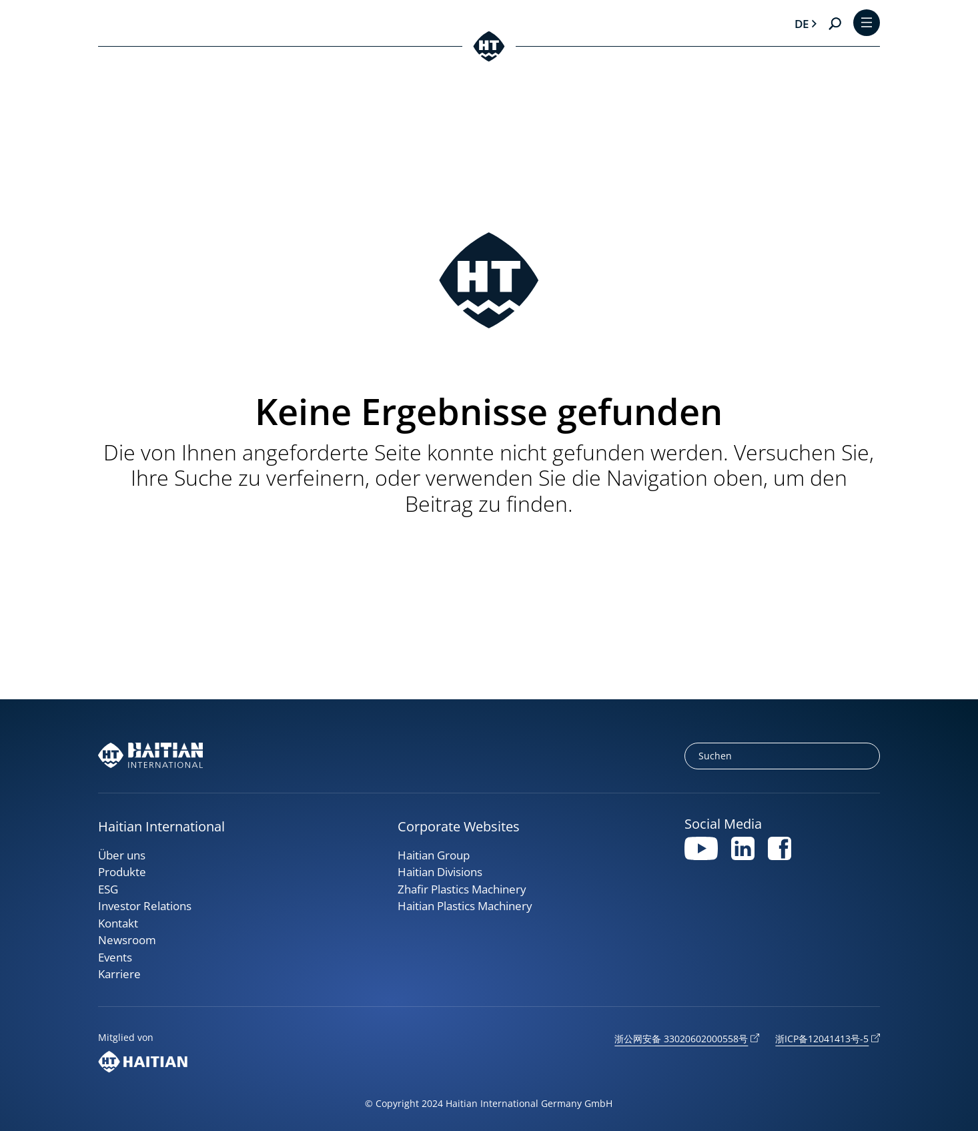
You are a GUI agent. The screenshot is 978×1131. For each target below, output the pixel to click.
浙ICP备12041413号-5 (822, 1038)
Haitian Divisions (440, 871)
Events (115, 957)
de (802, 23)
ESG (108, 889)
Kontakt (118, 923)
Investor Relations (144, 905)
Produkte (122, 871)
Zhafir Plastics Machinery (462, 889)
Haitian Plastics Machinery (465, 905)
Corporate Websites (459, 826)
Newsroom (127, 940)
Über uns (121, 855)
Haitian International (161, 826)
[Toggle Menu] (866, 23)
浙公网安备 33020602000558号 (681, 1038)
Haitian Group (434, 855)
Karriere (119, 974)
